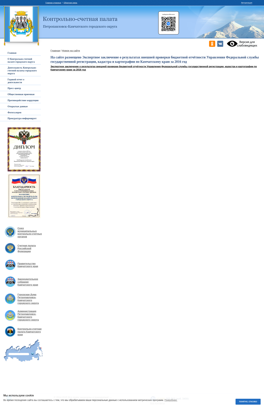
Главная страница (53, 3)
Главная (55, 50)
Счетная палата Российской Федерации (27, 248)
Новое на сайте (71, 50)
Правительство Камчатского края (28, 265)
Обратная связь (70, 3)
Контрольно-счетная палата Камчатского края (30, 332)
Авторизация (246, 3)
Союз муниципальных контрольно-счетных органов (30, 232)
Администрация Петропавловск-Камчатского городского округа (28, 315)
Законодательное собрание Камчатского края (28, 282)
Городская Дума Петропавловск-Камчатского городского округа (28, 298)
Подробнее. (170, 400)
